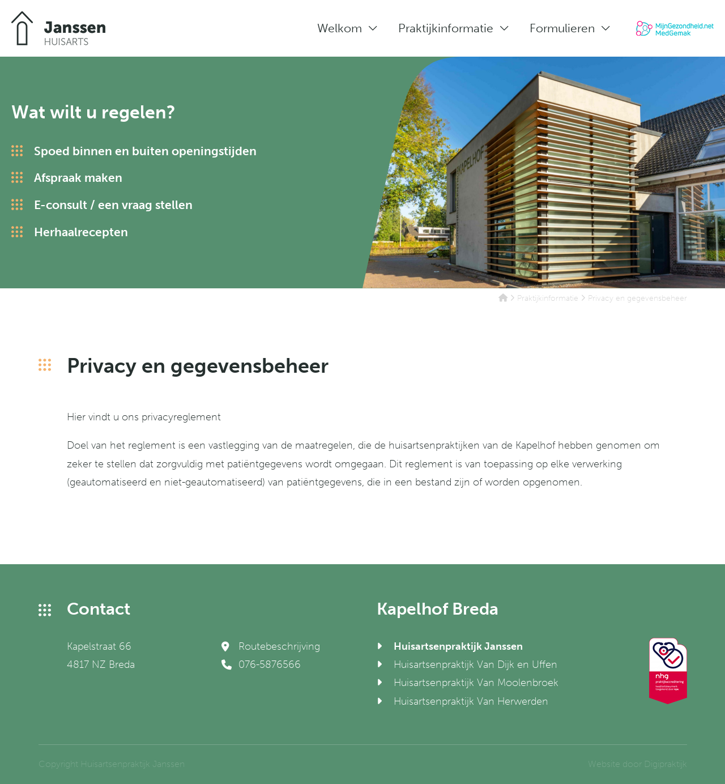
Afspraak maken (78, 178)
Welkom (339, 28)
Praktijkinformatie (445, 28)
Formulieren (562, 28)
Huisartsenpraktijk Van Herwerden (471, 701)
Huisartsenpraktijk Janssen (458, 646)
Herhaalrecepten (81, 232)
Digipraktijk (665, 764)
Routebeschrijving (270, 646)
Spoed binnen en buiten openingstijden (145, 151)
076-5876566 (261, 664)
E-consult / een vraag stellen (113, 205)
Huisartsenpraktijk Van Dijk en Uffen (475, 664)
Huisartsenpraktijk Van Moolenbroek (476, 682)
